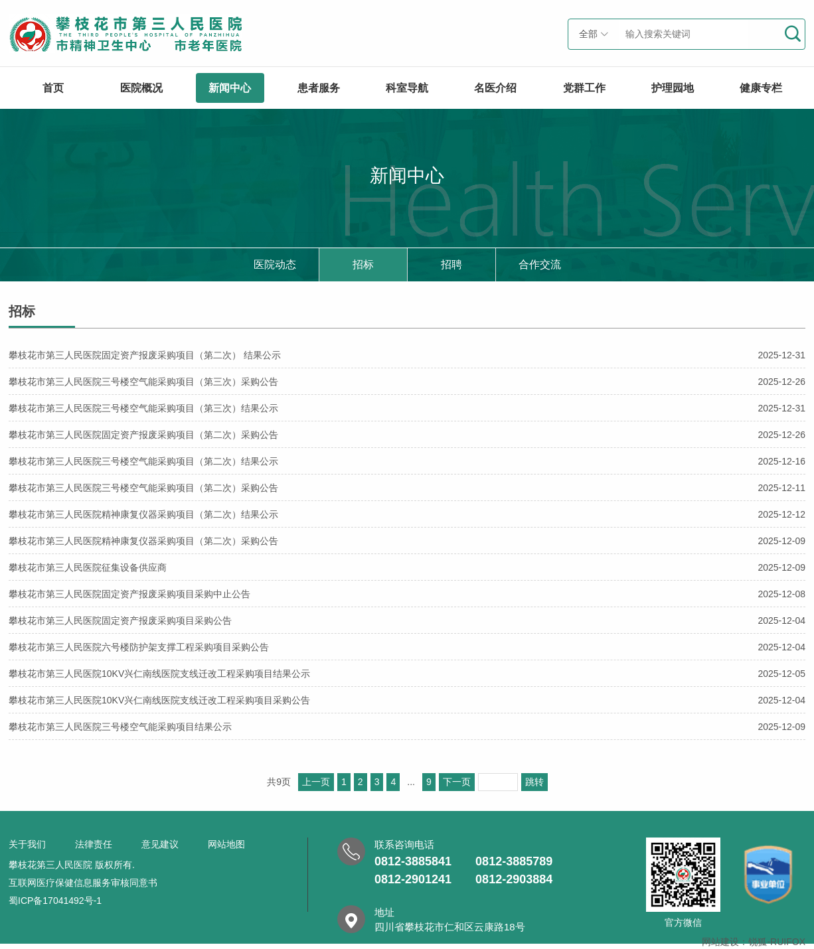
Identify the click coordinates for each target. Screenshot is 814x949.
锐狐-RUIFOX (776, 941)
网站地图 (226, 844)
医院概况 (141, 88)
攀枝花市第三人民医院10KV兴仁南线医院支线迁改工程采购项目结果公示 (407, 673)
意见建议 (160, 844)
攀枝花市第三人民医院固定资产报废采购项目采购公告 (407, 620)
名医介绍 (495, 88)
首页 (53, 88)
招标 (363, 264)
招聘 (451, 264)
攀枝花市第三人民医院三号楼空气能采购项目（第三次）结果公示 (407, 408)
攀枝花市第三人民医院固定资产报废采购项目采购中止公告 (407, 593)
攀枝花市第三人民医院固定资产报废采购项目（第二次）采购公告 (407, 434)
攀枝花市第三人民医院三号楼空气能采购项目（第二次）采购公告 (407, 487)
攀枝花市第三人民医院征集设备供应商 (407, 567)
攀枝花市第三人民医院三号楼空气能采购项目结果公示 (407, 726)
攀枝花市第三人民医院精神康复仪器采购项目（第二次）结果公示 (407, 514)
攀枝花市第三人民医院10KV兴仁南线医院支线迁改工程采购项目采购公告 (407, 700)
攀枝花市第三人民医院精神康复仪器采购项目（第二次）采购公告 (407, 540)
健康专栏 (761, 88)
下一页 (457, 781)
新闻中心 (229, 88)
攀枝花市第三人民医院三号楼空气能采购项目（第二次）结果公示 (407, 461)
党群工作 (584, 88)
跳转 (534, 781)
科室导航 (407, 88)
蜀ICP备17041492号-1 (55, 900)
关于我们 (27, 844)
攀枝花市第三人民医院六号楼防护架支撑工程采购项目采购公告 (407, 646)
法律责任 (93, 844)
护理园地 (672, 88)
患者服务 (318, 88)
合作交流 (540, 264)
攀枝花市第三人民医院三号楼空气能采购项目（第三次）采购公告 (407, 381)
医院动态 (275, 264)
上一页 (316, 781)
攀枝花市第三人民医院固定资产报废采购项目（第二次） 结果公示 (407, 354)
